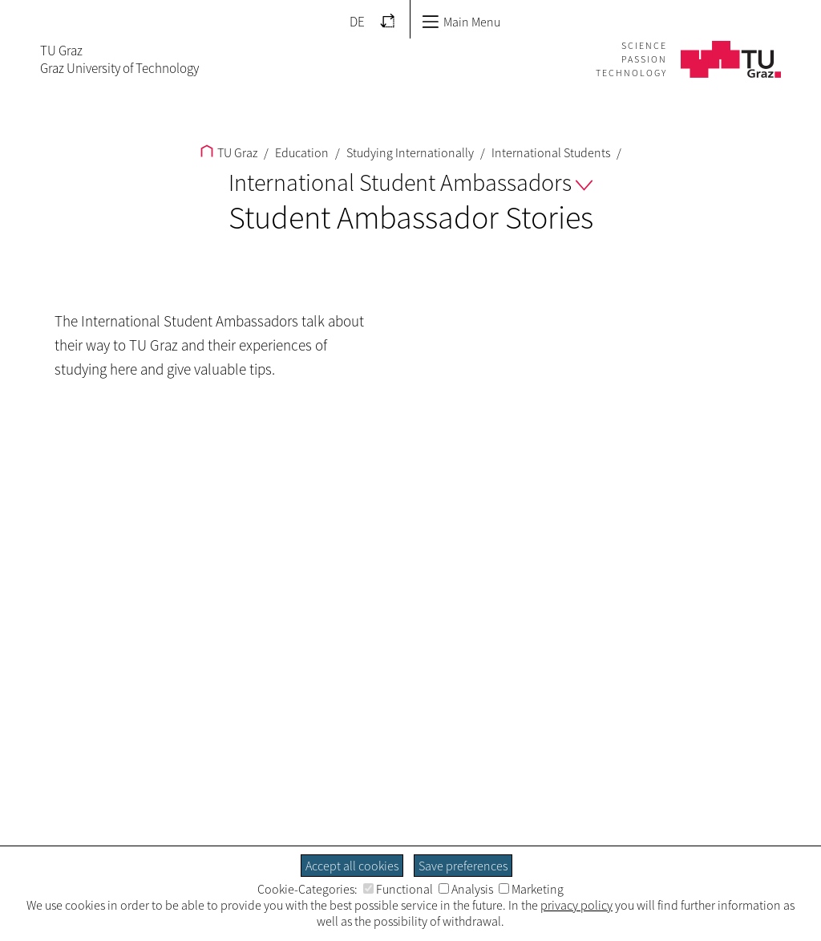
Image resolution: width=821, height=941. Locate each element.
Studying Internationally (409, 152)
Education (301, 152)
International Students (549, 152)
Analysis (466, 889)
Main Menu (461, 22)
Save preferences (463, 866)
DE (357, 21)
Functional (398, 889)
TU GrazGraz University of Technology (119, 59)
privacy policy (576, 905)
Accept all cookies (351, 866)
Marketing (531, 889)
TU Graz (228, 152)
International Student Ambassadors (410, 182)
